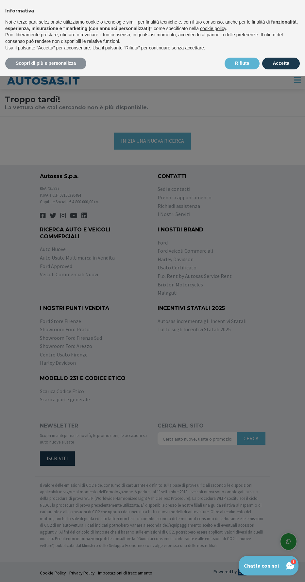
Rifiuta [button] (242, 63)
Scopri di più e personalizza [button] (46, 63)
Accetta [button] (281, 63)
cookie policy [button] (213, 28)
